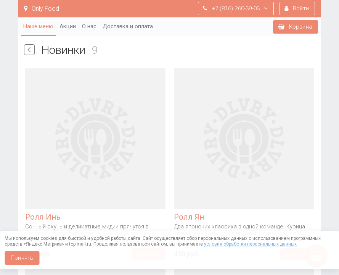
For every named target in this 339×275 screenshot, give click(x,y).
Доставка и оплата (128, 26)
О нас (89, 26)
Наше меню (38, 26)
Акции (67, 26)
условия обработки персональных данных (250, 244)
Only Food (41, 8)
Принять (22, 257)
